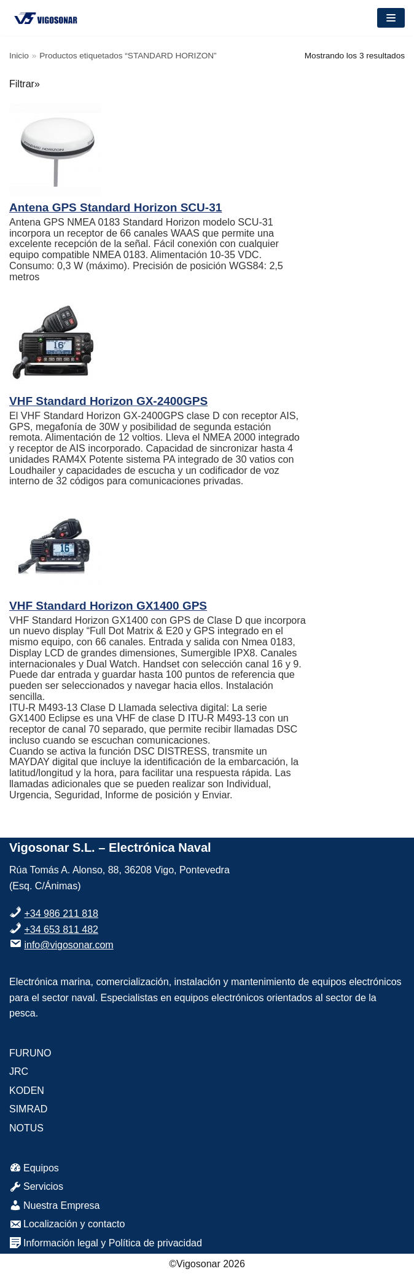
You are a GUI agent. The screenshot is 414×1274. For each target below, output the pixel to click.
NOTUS (26, 1128)
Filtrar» (24, 84)
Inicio (19, 55)
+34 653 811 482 (61, 929)
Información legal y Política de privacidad (105, 1243)
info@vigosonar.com (68, 945)
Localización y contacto (67, 1224)
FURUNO (30, 1053)
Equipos (34, 1168)
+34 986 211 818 (61, 913)
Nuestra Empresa (54, 1205)
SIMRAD (28, 1109)
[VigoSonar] (46, 18)
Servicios (36, 1186)
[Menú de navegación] (391, 18)
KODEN (26, 1090)
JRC (18, 1071)
